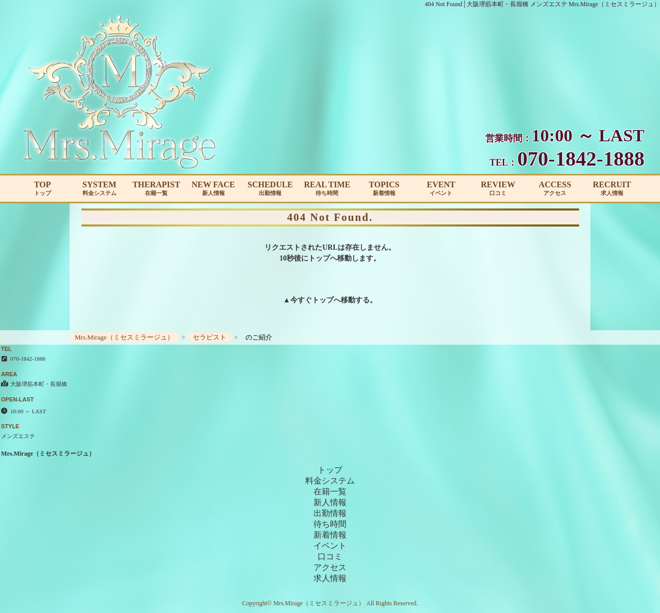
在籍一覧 (330, 491)
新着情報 (330, 534)
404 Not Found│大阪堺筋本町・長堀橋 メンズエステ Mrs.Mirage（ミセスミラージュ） (542, 4)
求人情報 (330, 578)
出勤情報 (330, 513)
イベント (330, 545)
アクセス (330, 567)
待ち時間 (330, 524)
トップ (323, 300)
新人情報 (330, 502)
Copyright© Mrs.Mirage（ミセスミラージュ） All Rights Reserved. (330, 603)
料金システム (330, 480)
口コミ (330, 556)
